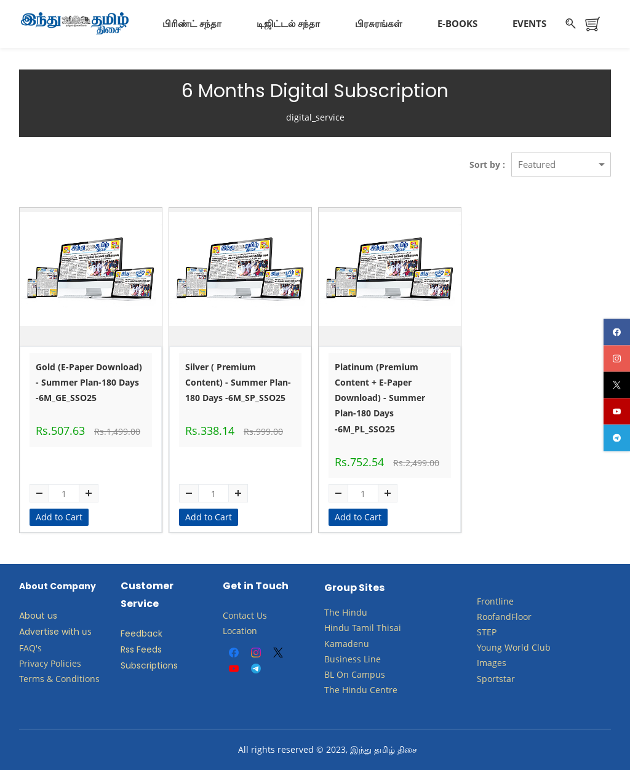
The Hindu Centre (360, 690)
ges (499, 663)
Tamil (363, 627)
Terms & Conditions (59, 678)
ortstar (501, 678)
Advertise (39, 631)
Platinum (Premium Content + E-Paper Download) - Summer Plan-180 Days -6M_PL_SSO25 (380, 397)
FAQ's (30, 647)
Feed (131, 633)
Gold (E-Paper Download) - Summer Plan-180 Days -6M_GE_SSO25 (89, 381)
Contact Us (245, 615)
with (70, 631)
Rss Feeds (141, 649)
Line (372, 658)
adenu (356, 643)
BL (329, 674)
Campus (368, 674)
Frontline (495, 600)
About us (38, 615)
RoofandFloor (504, 616)
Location (240, 631)
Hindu (354, 612)
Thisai (389, 627)
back (152, 633)
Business (342, 658)
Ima (484, 663)
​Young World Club (514, 647)
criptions (159, 665)
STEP (486, 631)
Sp (482, 678)
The (332, 612)
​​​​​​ (350, 674)
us (87, 631)
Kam (333, 643)
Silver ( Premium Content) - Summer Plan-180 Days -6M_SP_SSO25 (238, 381)
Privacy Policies (51, 663)
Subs (131, 665)
